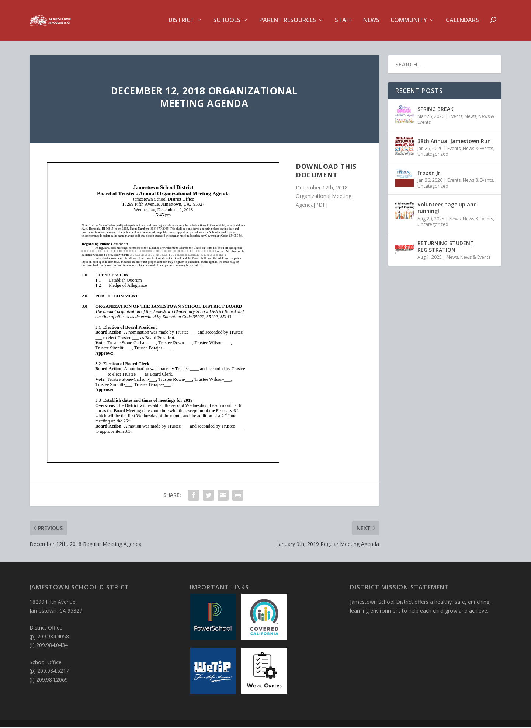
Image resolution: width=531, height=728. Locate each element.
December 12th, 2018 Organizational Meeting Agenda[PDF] (323, 196)
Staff (343, 21)
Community (409, 21)
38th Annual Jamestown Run (454, 141)
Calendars (462, 21)
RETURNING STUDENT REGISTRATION (445, 247)
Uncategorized (432, 154)
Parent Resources (287, 21)
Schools (226, 21)
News (371, 21)
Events (455, 117)
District (181, 21)
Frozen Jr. (429, 173)
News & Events (478, 149)
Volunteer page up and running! (447, 208)
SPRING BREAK (435, 109)
